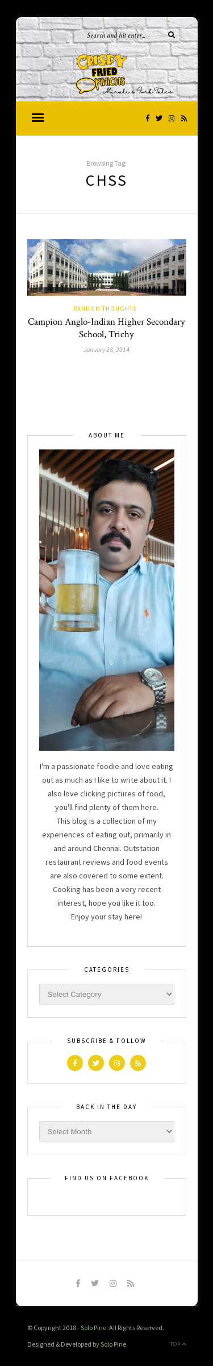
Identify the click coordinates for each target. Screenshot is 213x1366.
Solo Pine (93, 1327)
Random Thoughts (105, 309)
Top (178, 1344)
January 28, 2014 (106, 349)
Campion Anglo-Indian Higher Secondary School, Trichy (106, 328)
